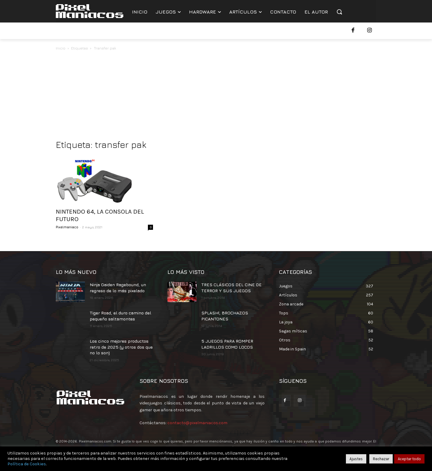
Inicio (60, 48)
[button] (339, 11)
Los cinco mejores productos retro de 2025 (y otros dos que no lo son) (121, 346)
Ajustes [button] (356, 459)
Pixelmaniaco (67, 227)
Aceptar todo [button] (409, 459)
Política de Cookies (27, 463)
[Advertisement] (216, 97)
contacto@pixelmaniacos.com (197, 422)
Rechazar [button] (381, 459)
